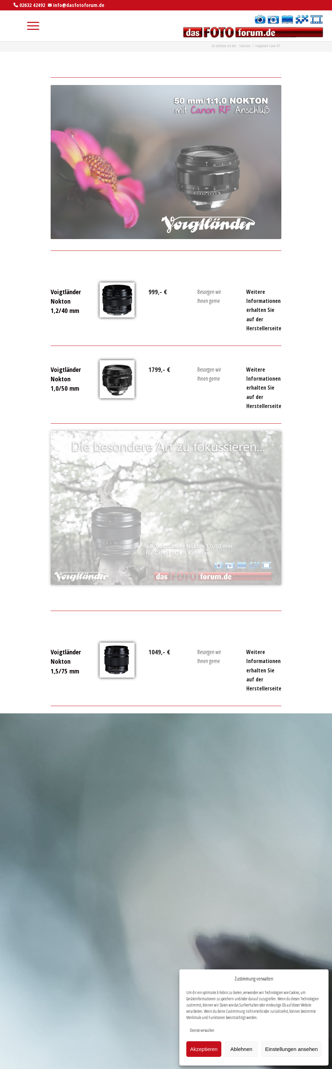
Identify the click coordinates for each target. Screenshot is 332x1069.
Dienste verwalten (202, 1030)
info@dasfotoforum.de (78, 4)
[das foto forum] (252, 25)
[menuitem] (13, 25)
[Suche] (13, 25)
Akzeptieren (204, 1049)
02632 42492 (32, 4)
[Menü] (29, 25)
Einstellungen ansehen (291, 1049)
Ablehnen (241, 1049)
